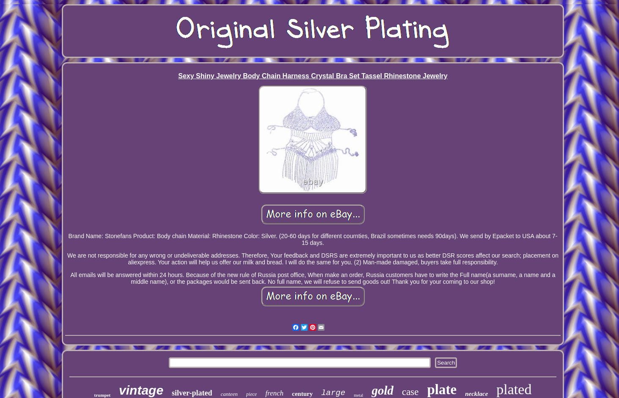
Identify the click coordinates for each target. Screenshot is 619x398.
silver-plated (192, 393)
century (302, 393)
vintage (141, 390)
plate (442, 389)
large (333, 393)
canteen (228, 394)
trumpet (102, 395)
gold (382, 390)
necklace (476, 393)
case (410, 392)
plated (513, 389)
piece (251, 394)
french (274, 393)
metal (358, 395)
